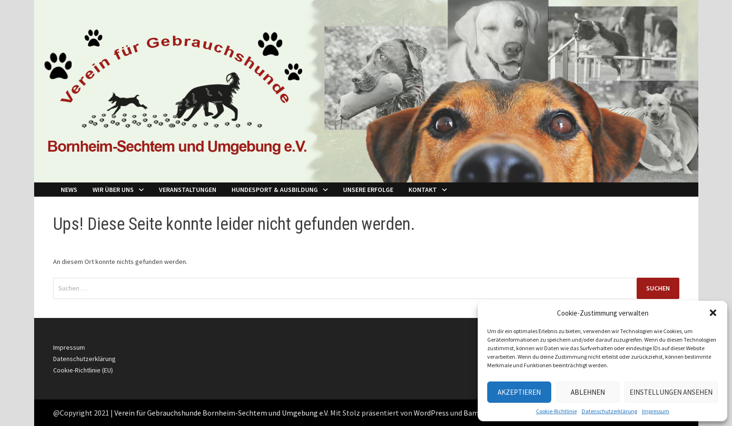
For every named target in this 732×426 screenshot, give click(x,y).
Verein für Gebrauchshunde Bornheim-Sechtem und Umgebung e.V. (221, 412)
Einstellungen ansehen (671, 392)
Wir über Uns (113, 189)
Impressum (655, 411)
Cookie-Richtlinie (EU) (83, 370)
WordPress (431, 412)
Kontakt (422, 189)
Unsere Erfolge (368, 189)
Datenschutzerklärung (609, 411)
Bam (471, 412)
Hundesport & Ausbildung (275, 189)
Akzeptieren (519, 392)
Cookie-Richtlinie (556, 411)
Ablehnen (588, 392)
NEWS (69, 189)
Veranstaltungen (187, 189)
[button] (713, 312)
